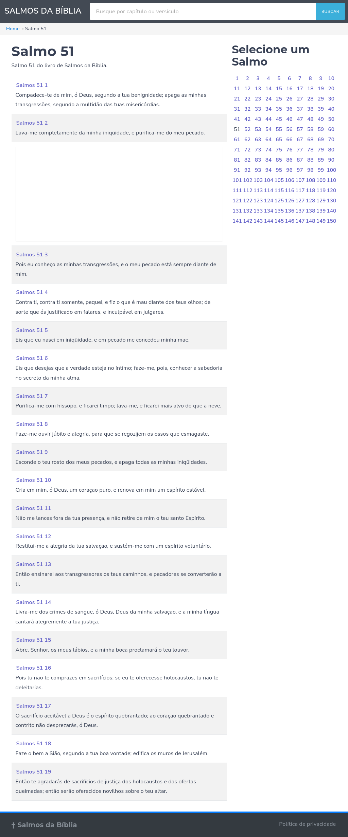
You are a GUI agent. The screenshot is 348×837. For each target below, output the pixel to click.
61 (237, 139)
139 (321, 210)
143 (258, 221)
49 (321, 119)
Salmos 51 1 (32, 85)
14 (268, 88)
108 (310, 180)
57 (300, 129)
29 (321, 98)
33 (258, 109)
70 (331, 139)
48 (310, 119)
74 (268, 149)
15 (279, 88)
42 (247, 119)
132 (248, 210)
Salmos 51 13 (33, 564)
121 (237, 200)
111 (237, 190)
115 (279, 190)
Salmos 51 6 (32, 358)
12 (247, 88)
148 (310, 221)
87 (300, 160)
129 (321, 200)
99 (321, 170)
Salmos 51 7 (32, 396)
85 (279, 160)
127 (300, 200)
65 (279, 139)
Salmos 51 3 (32, 254)
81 (237, 160)
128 (310, 200)
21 (237, 98)
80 (331, 149)
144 (269, 221)
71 (237, 149)
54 (268, 129)
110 (331, 180)
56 (289, 129)
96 (289, 170)
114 (269, 190)
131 (237, 210)
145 (279, 221)
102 (248, 180)
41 (237, 119)
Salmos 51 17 (33, 706)
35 (279, 109)
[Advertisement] (119, 193)
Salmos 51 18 (33, 743)
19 (321, 88)
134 (269, 210)
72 (247, 149)
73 (258, 149)
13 (258, 88)
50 (331, 119)
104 (269, 180)
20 (331, 88)
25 (279, 98)
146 (289, 221)
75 (279, 149)
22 (247, 98)
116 (289, 190)
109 (321, 180)
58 (310, 129)
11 (237, 88)
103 (258, 180)
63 (258, 139)
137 (300, 210)
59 (321, 129)
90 (331, 160)
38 (310, 109)
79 (321, 149)
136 (289, 210)
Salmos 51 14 (33, 602)
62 (247, 139)
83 (258, 160)
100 (331, 170)
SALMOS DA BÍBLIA (43, 10)
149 (321, 221)
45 (279, 119)
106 (289, 180)
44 (268, 119)
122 (248, 200)
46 (289, 119)
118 (310, 190)
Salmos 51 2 (32, 123)
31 (237, 109)
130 (331, 200)
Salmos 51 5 (32, 330)
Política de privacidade (307, 824)
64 (268, 139)
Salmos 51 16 (33, 668)
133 (258, 210)
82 (247, 160)
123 (258, 200)
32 (247, 109)
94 (268, 170)
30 (331, 98)
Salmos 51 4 (32, 292)
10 (331, 78)
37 (300, 109)
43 (258, 119)
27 (300, 98)
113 (258, 190)
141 (237, 221)
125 (279, 200)
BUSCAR (330, 11)
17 (300, 88)
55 (279, 129)
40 (331, 109)
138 (310, 210)
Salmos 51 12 (33, 536)
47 (300, 119)
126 (289, 200)
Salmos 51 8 (32, 424)
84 (268, 160)
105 (279, 180)
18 (310, 88)
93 (258, 170)
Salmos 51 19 (33, 772)
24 (268, 98)
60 (331, 129)
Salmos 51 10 (33, 480)
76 (289, 149)
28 (310, 98)
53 (258, 129)
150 (331, 221)
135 (279, 210)
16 (289, 88)
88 (310, 160)
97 (300, 170)
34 (268, 109)
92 (247, 170)
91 (237, 170)
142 (248, 221)
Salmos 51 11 (33, 508)
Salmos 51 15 (33, 640)
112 (248, 190)
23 (258, 98)
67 (300, 139)
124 (269, 200)
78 (310, 149)
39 (321, 109)
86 (289, 160)
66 (289, 139)
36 (289, 109)
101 (237, 180)
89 (321, 160)
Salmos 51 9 (32, 452)
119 (321, 190)
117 (300, 190)
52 (247, 129)
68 (310, 139)
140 (331, 210)
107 (300, 180)
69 (321, 139)
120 (331, 190)
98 (310, 170)
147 (300, 221)
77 (300, 149)
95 (279, 170)
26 (289, 98)
